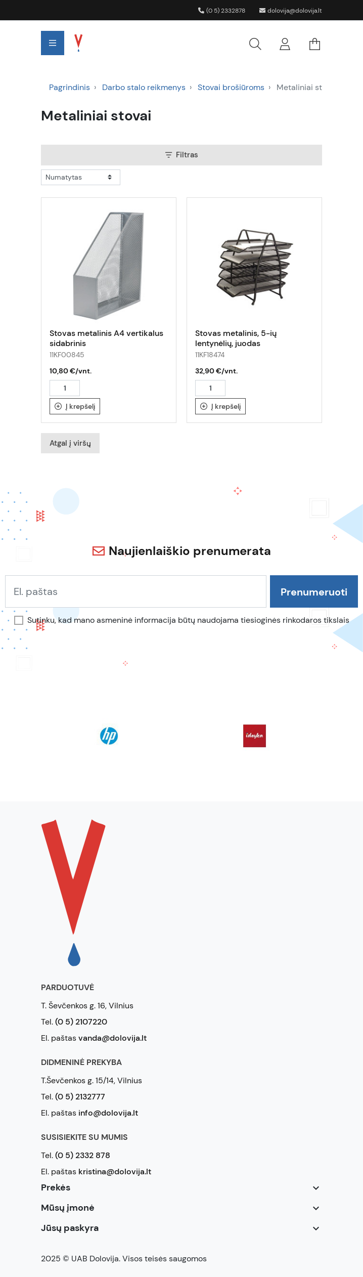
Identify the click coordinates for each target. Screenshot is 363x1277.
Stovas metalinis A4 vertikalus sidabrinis (106, 338)
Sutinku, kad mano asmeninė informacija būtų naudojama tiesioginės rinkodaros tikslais (188, 620)
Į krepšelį (75, 406)
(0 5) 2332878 (221, 11)
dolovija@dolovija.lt (290, 11)
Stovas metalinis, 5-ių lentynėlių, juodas (236, 338)
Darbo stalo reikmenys (144, 87)
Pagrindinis (69, 87)
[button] (184, 43)
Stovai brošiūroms (231, 87)
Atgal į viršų (70, 443)
